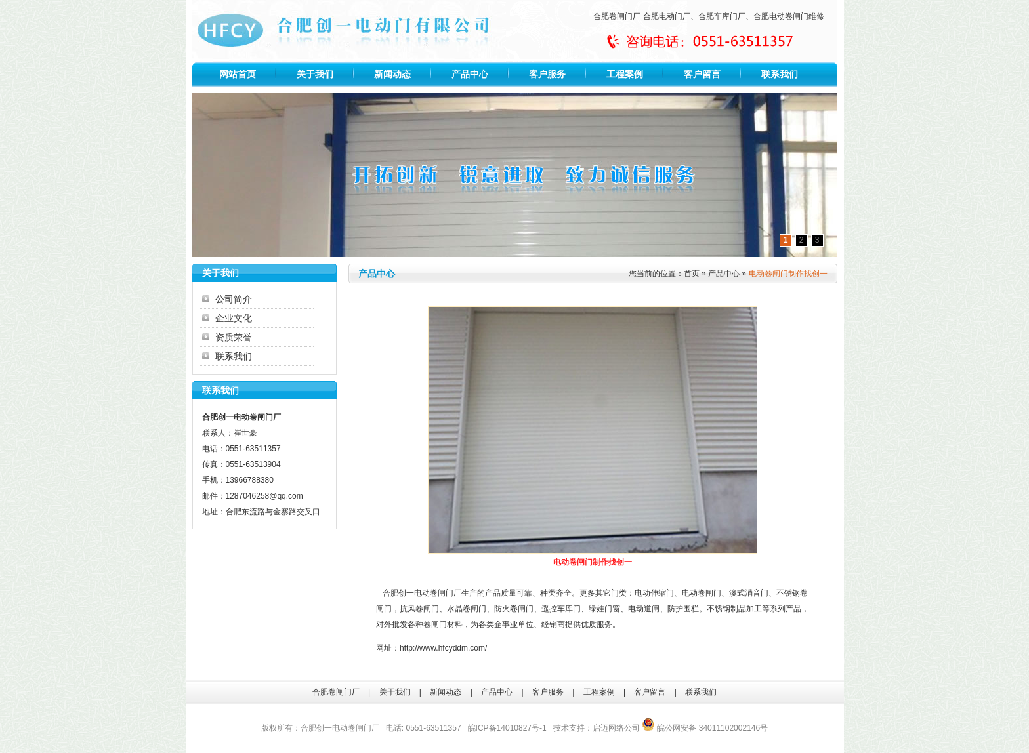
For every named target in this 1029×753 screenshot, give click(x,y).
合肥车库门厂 (722, 16)
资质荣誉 (233, 337)
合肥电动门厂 (666, 16)
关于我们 (315, 74)
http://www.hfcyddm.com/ (443, 648)
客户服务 (547, 74)
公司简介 (233, 299)
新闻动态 (392, 74)
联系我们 (779, 74)
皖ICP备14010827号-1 (507, 728)
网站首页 (237, 74)
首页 (692, 273)
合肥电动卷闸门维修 (788, 16)
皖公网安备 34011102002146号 (705, 728)
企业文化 (233, 318)
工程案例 (624, 74)
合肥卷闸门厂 (616, 16)
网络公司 (624, 728)
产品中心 (470, 74)
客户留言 (702, 74)
